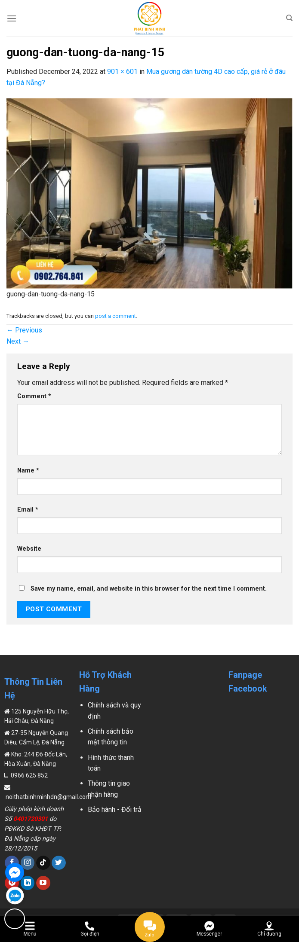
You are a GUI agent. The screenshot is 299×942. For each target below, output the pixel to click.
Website (29, 548)
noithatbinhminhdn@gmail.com (47, 796)
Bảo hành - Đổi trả (115, 809)
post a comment (115, 316)
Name (28, 470)
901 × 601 (122, 71)
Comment (34, 396)
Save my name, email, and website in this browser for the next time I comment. (149, 588)
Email (27, 509)
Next (17, 341)
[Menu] (11, 18)
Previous (24, 330)
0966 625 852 (28, 775)
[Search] (289, 18)
